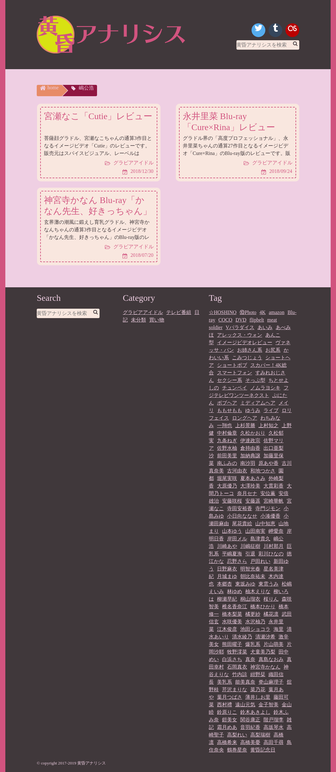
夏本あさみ (252, 478)
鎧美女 (229, 719)
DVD (241, 319)
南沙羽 (247, 463)
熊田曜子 (232, 644)
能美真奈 (245, 681)
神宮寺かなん (265, 666)
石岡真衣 (237, 666)
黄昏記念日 (262, 749)
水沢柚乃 (255, 621)
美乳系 (224, 681)
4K (262, 312)
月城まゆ (227, 576)
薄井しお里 (257, 696)
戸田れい (260, 561)
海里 (279, 628)
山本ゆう (232, 530)
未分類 (138, 319)
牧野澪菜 (237, 651)
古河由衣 (237, 470)
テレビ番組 (178, 312)
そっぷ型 (255, 380)
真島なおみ (271, 659)
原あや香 (268, 463)
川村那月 (273, 546)
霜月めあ (227, 727)
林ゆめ (234, 591)
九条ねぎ (227, 440)
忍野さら (237, 561)
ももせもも (229, 410)
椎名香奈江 (234, 606)
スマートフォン (234, 372)
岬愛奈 (276, 530)
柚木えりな (257, 591)
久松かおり (252, 432)
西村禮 (224, 704)
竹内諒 (239, 674)
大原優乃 (227, 485)
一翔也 (224, 425)
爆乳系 (252, 644)
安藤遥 (252, 500)
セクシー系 (229, 380)
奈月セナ (247, 493)
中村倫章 (227, 432)
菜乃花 (257, 689)
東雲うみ (268, 583)
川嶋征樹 (250, 546)
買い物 (156, 319)
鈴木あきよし (255, 711)
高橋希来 (227, 742)
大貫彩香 (273, 485)
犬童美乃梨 (262, 651)
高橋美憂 (250, 742)
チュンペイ (234, 387)
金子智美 (268, 704)
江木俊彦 (227, 628)
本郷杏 (224, 583)
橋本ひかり (262, 606)
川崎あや (227, 546)
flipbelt (257, 319)
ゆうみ (252, 410)
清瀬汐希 (265, 636)
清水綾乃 (242, 636)
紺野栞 (257, 674)
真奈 (250, 659)
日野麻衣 (227, 568)
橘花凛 (271, 613)
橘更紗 (252, 613)
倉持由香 (250, 447)
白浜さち (232, 659)
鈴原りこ (227, 711)
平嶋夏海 (232, 553)
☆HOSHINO (222, 312)
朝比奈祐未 (252, 576)
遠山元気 (245, 704)
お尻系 (272, 349)
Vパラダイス (240, 327)
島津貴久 (260, 538)
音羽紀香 (250, 727)
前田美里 (227, 455)
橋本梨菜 (232, 613)
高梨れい (237, 734)
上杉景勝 (245, 425)
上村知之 (268, 425)
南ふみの (227, 463)
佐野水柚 (227, 447)
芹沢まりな (234, 689)
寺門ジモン (267, 508)
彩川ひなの (271, 553)
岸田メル (237, 538)
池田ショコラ (255, 628)
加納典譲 (250, 455)
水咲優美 (232, 621)
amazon (277, 312)
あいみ (265, 327)
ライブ (271, 410)
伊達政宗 (250, 440)
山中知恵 (265, 523)
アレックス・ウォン (239, 334)
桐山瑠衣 (250, 598)
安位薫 (267, 493)
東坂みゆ (245, 583)
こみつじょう (247, 357)
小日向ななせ (242, 515)
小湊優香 (270, 515)
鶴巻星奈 (237, 749)
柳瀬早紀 (227, 598)
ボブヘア (227, 402)
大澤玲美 (250, 485)
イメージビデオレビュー (244, 342)
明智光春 (250, 568)
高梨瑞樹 (260, 734)
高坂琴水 (273, 727)
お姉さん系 (249, 349)
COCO (225, 319)
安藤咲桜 (232, 500)
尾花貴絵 (242, 523)
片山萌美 (273, 644)
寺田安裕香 (239, 508)
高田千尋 (273, 742)
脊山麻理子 (271, 681)
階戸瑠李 (273, 719)
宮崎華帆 (273, 500)
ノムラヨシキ (265, 387)
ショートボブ (232, 364)
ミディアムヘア (257, 402)
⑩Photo (248, 312)
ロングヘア (244, 417)
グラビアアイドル (143, 312)
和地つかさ (262, 470)
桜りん (271, 598)
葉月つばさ (229, 696)
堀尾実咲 (227, 478)
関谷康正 (250, 719)
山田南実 (255, 530)
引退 (250, 553)
